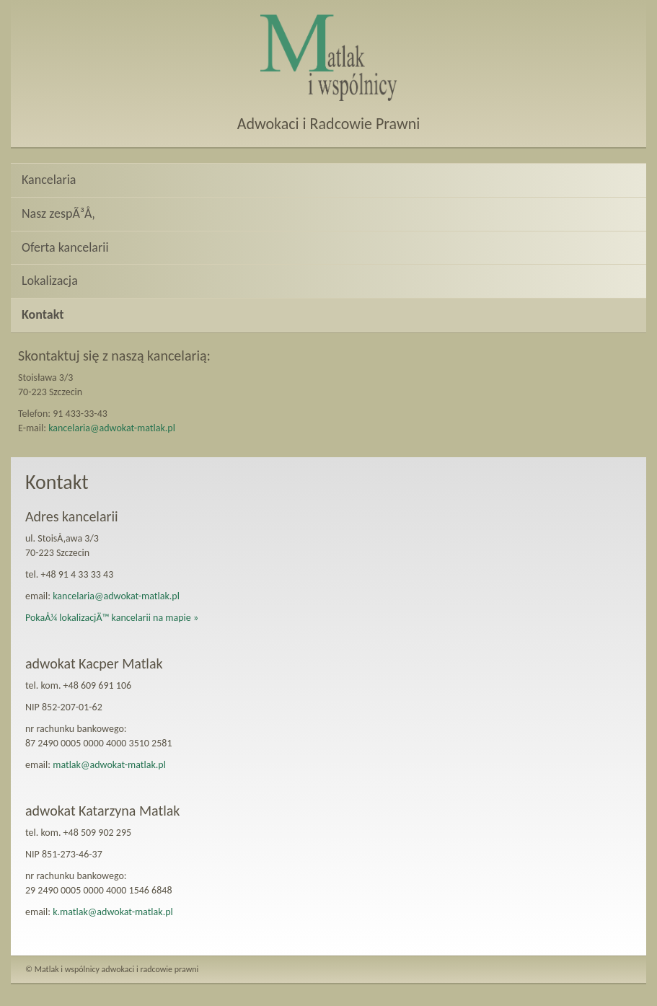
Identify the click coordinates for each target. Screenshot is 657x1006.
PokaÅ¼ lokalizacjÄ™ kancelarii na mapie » (111, 618)
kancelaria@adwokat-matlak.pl (111, 428)
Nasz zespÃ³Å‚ (58, 213)
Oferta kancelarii (65, 247)
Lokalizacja (50, 280)
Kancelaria (49, 179)
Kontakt (42, 314)
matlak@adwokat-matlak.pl (109, 765)
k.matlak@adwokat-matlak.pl (113, 912)
